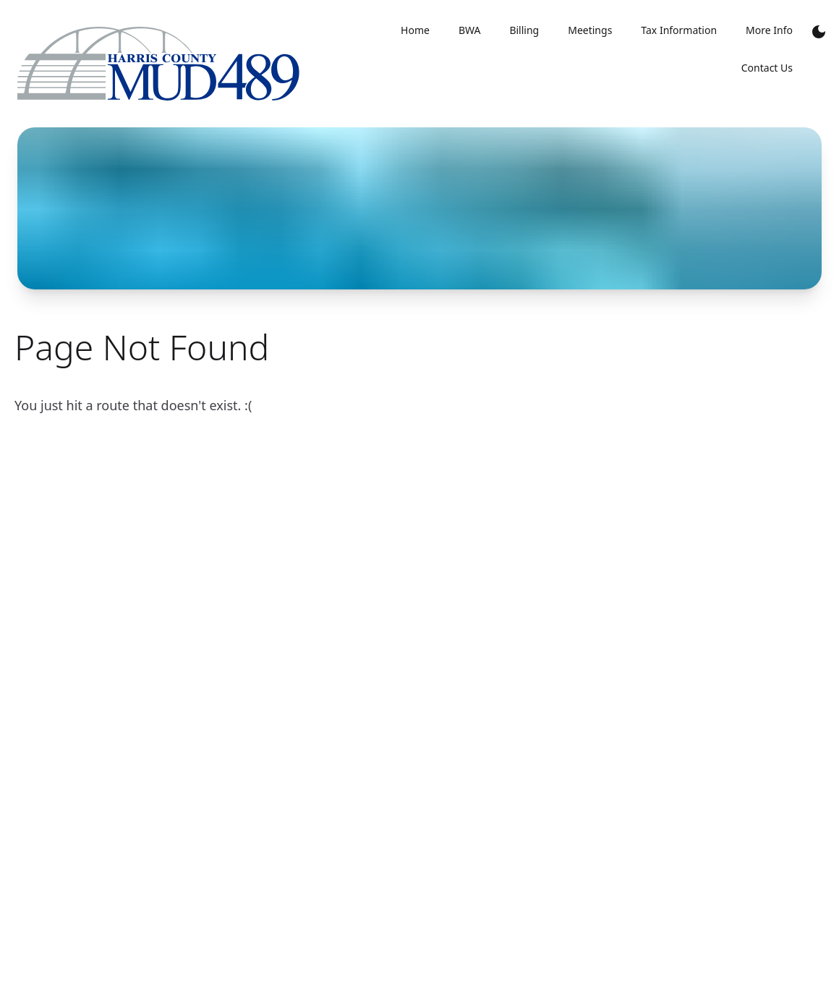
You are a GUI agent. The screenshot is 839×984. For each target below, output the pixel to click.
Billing (524, 30)
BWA (470, 30)
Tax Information (679, 30)
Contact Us (767, 68)
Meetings (590, 30)
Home (415, 30)
